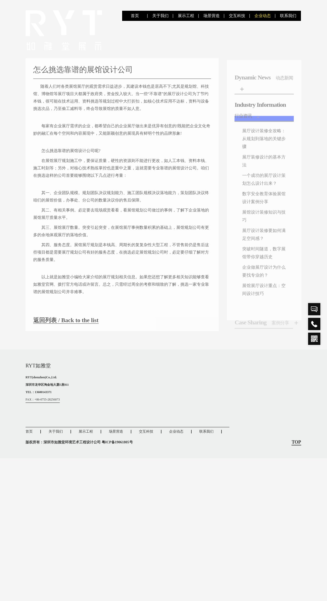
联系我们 (288, 16)
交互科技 (237, 16)
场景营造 (211, 16)
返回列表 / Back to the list (67, 326)
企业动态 (262, 16)
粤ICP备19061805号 (117, 442)
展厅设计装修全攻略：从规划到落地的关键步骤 (263, 151)
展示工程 (186, 16)
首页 (135, 16)
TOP (296, 442)
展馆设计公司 (184, 174)
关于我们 (160, 16)
